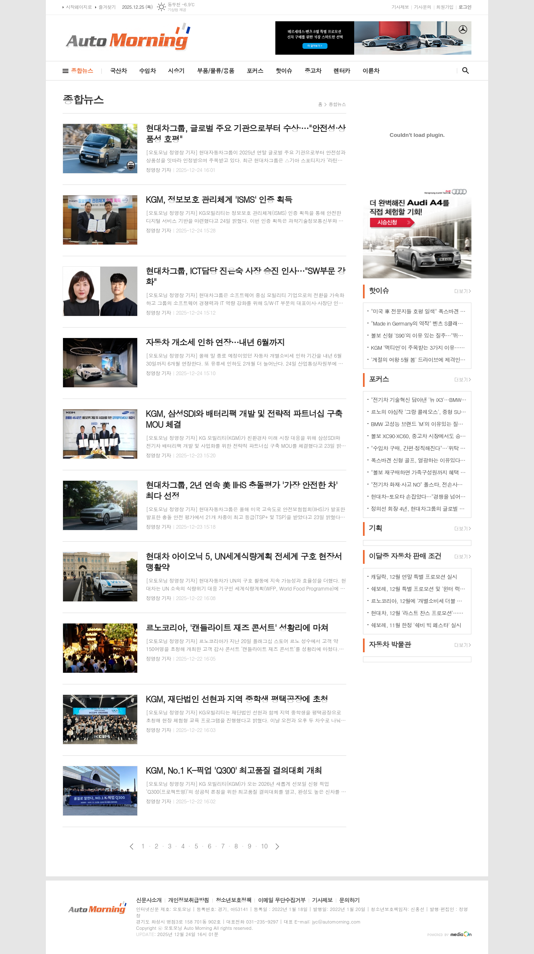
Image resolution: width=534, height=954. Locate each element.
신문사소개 (148, 900)
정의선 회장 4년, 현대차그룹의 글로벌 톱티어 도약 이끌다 (419, 508)
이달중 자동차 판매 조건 (405, 556)
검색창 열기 (464, 70)
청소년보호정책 (234, 900)
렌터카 (342, 70)
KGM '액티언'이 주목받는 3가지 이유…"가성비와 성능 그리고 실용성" (419, 347)
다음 (277, 846)
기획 (375, 528)
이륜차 (371, 70)
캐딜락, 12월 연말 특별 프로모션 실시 (414, 576)
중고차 (313, 70)
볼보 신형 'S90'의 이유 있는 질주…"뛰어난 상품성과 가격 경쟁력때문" (419, 335)
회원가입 (444, 7)
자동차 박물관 (390, 644)
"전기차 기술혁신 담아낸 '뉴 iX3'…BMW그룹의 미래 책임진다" (419, 400)
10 (264, 846)
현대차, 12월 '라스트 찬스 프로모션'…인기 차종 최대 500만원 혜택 (419, 613)
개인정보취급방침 (188, 900)
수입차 (147, 70)
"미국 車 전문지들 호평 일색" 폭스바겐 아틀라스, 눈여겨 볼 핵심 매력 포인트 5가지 (419, 311)
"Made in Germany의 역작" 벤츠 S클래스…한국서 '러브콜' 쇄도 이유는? (419, 323)
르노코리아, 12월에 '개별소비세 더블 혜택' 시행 (419, 601)
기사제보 (400, 7)
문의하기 (349, 900)
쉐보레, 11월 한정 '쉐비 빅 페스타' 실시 (416, 625)
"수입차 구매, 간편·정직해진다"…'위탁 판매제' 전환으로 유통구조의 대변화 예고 (419, 448)
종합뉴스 (82, 70)
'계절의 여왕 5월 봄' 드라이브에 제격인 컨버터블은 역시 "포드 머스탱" (419, 359)
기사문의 (422, 7)
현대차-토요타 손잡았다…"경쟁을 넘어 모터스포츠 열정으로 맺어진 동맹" (419, 496)
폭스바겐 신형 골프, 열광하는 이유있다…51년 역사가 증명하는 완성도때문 (419, 460)
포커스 (255, 70)
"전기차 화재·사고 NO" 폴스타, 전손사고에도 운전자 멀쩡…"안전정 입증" (419, 484)
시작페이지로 (79, 7)
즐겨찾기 (107, 7)
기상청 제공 (177, 10)
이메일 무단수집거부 (281, 900)
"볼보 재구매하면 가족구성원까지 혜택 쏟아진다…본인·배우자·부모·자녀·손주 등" (419, 472)
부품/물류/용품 (215, 70)
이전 (131, 846)
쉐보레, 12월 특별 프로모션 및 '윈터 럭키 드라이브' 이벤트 (419, 589)
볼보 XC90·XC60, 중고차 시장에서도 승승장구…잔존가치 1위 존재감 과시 (419, 436)
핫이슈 (284, 70)
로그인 (464, 7)
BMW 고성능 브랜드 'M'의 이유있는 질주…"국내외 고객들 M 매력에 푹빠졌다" (419, 424)
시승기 (176, 70)
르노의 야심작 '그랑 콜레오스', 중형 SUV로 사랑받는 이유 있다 (419, 412)
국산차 (118, 70)
